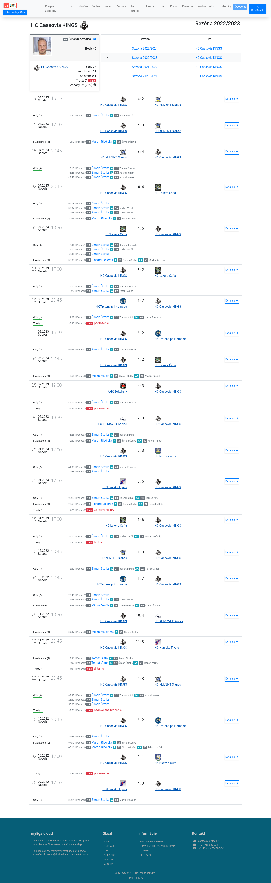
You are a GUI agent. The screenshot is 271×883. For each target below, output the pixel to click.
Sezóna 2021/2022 (145, 67)
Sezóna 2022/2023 (145, 57)
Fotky (108, 6)
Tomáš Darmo (127, 168)
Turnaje (109, 846)
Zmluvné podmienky (152, 841)
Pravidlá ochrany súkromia (157, 846)
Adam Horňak (127, 172)
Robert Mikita (127, 434)
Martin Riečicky (101, 141)
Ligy (106, 841)
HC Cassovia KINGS (208, 48)
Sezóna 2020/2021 (145, 76)
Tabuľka (82, 6)
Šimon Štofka (100, 115)
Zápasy (121, 6)
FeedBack (146, 855)
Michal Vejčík (127, 208)
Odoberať (240, 6)
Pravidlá (187, 6)
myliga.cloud (42, 833)
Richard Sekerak (128, 245)
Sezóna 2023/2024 (145, 48)
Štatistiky (225, 6)
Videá (96, 6)
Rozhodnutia (205, 6)
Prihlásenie (257, 9)
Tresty (150, 6)
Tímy (69, 6)
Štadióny (109, 855)
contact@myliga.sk (208, 841)
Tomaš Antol (126, 317)
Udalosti (109, 859)
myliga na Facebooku (211, 848)
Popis (173, 6)
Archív (108, 864)
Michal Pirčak (155, 440)
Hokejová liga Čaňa (15, 12)
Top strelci (134, 9)
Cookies (145, 850)
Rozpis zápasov (50, 9)
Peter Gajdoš (126, 115)
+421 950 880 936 (208, 844)
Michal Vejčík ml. (102, 632)
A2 (142, 877)
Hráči (162, 6)
